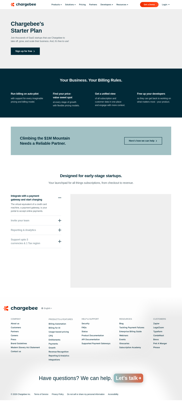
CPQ (51, 350)
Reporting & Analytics (59, 370)
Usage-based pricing (59, 346)
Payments (53, 358)
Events (122, 354)
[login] (165, 4)
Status (85, 346)
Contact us (16, 366)
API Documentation (91, 354)
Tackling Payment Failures (131, 342)
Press (13, 354)
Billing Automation (57, 338)
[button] (36, 235)
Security (85, 338)
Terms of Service (41, 409)
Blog (121, 338)
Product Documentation (93, 350)
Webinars (123, 350)
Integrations (54, 374)
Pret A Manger (160, 358)
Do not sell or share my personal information (86, 409)
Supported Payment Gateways (96, 358)
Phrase (156, 362)
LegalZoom (158, 342)
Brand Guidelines (19, 358)
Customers (16, 342)
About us (15, 338)
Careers (14, 350)
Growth (52, 362)
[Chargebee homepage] (25, 4)
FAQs (84, 342)
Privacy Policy (58, 409)
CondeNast (158, 350)
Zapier (156, 338)
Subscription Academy (130, 362)
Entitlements (54, 354)
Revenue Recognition (59, 366)
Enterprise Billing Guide (130, 346)
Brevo (156, 354)
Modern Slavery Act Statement (25, 362)
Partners (15, 346)
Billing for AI (54, 342)
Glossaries (124, 358)
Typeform (157, 346)
